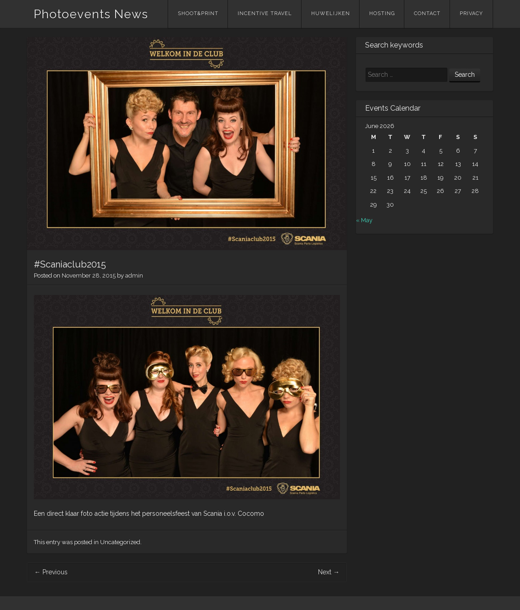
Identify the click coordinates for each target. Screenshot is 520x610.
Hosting (382, 13)
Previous (51, 572)
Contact (427, 13)
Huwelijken (330, 13)
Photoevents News (91, 14)
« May (364, 220)
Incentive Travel (265, 13)
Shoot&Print (198, 13)
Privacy (471, 13)
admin (134, 275)
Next (329, 572)
